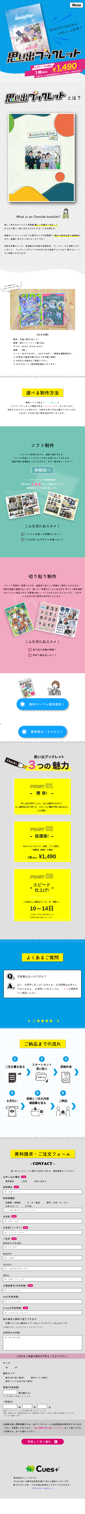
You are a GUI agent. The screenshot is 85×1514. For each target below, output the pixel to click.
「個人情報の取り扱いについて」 (48, 1443)
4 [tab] (47, 1036)
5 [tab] (51, 1036)
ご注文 (22, 1196)
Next (72, 307)
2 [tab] (38, 1036)
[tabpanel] (42, 999)
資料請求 (8, 1196)
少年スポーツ (10, 1221)
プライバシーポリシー (42, 1503)
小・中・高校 (32, 1218)
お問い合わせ (39, 1196)
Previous (29, 332)
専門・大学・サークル (56, 1218)
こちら (64, 1004)
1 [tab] (34, 1036)
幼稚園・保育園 (11, 1218)
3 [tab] (42, 1036)
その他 (26, 1221)
